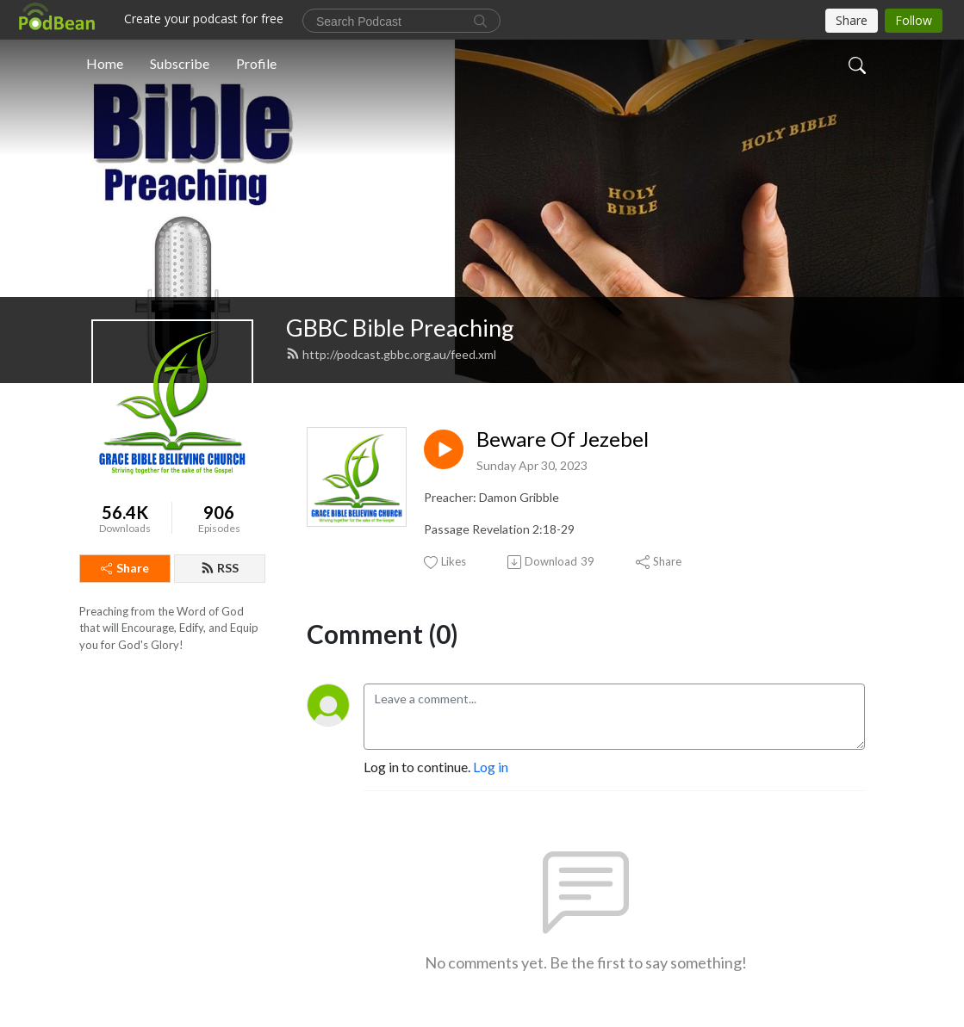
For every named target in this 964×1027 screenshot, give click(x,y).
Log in (490, 766)
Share (125, 567)
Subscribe (179, 63)
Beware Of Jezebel (562, 439)
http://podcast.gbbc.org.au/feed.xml (391, 354)
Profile (256, 63)
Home (104, 63)
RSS (220, 567)
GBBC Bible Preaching (400, 327)
